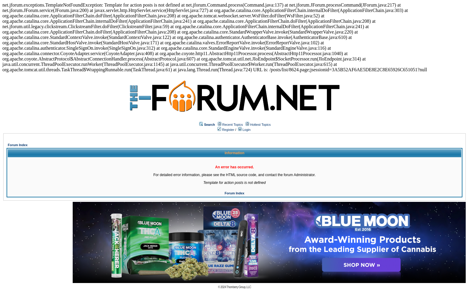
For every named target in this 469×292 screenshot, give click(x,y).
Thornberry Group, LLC (238, 287)
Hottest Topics (260, 124)
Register (225, 129)
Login (244, 129)
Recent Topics (232, 124)
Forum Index (18, 145)
